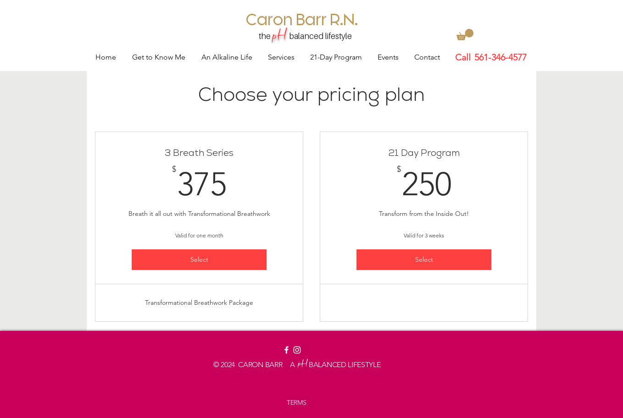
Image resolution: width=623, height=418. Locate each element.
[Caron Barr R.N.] (302, 19)
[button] (464, 34)
